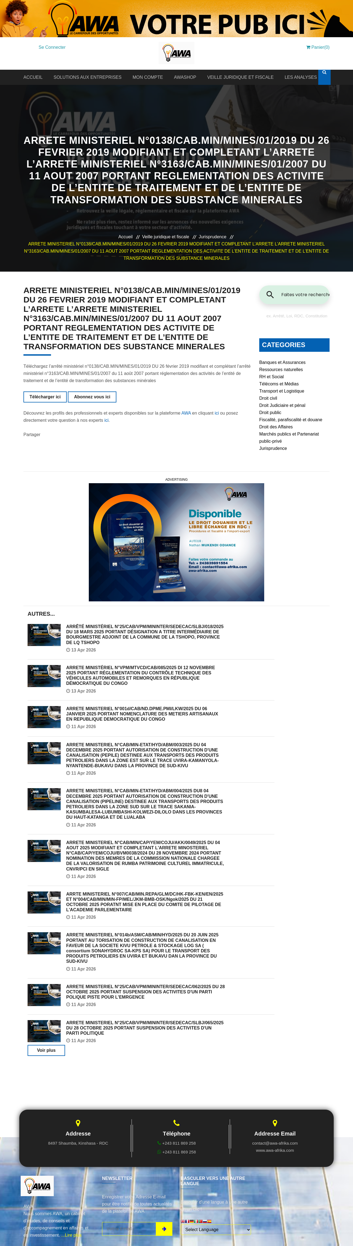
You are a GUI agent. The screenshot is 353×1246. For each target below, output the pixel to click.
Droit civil (268, 398)
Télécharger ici (45, 396)
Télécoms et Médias (279, 384)
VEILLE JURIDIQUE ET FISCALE (240, 77)
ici (217, 413)
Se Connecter (52, 47)
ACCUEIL (32, 77)
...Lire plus (71, 1235)
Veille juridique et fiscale (165, 236)
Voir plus (46, 1050)
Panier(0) (318, 47)
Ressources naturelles (281, 369)
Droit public (270, 412)
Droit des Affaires (276, 427)
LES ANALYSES (301, 77)
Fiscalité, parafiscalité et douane (290, 419)
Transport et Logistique (281, 391)
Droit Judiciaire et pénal (282, 405)
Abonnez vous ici (92, 396)
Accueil (125, 236)
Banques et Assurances (282, 362)
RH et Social (271, 376)
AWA (186, 413)
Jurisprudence (212, 236)
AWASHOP (185, 77)
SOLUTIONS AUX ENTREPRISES (87, 77)
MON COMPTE (148, 77)
